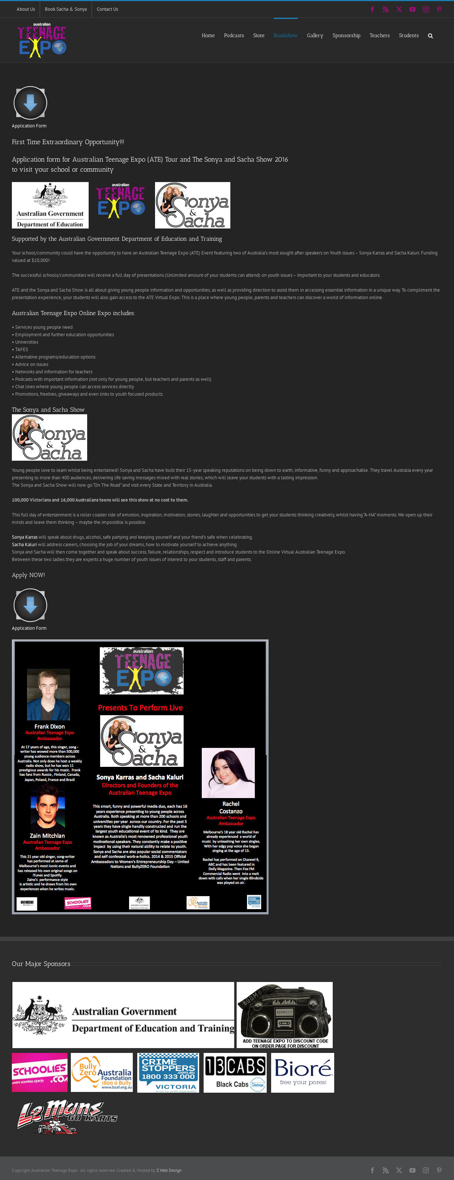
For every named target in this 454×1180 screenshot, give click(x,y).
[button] (430, 35)
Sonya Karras (24, 537)
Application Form (29, 126)
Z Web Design (169, 1170)
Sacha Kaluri (24, 544)
